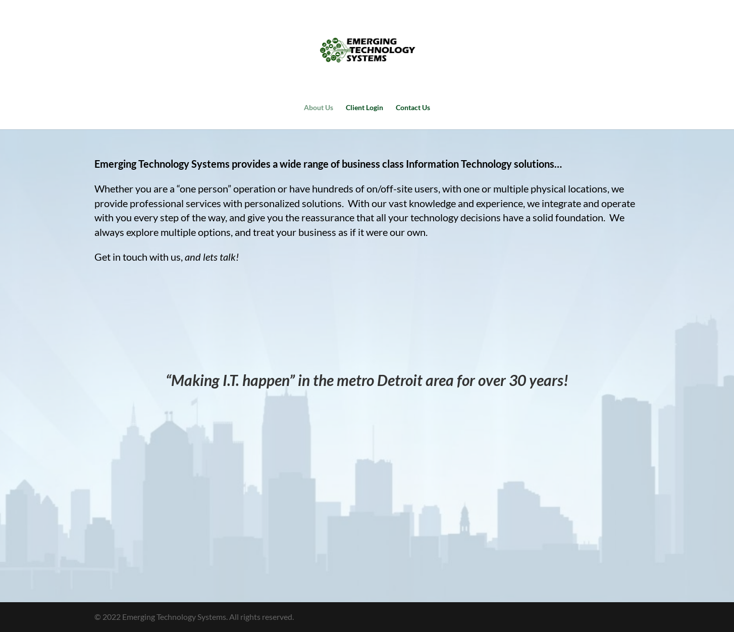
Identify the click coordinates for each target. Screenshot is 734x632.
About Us (318, 108)
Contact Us (413, 108)
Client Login (364, 108)
